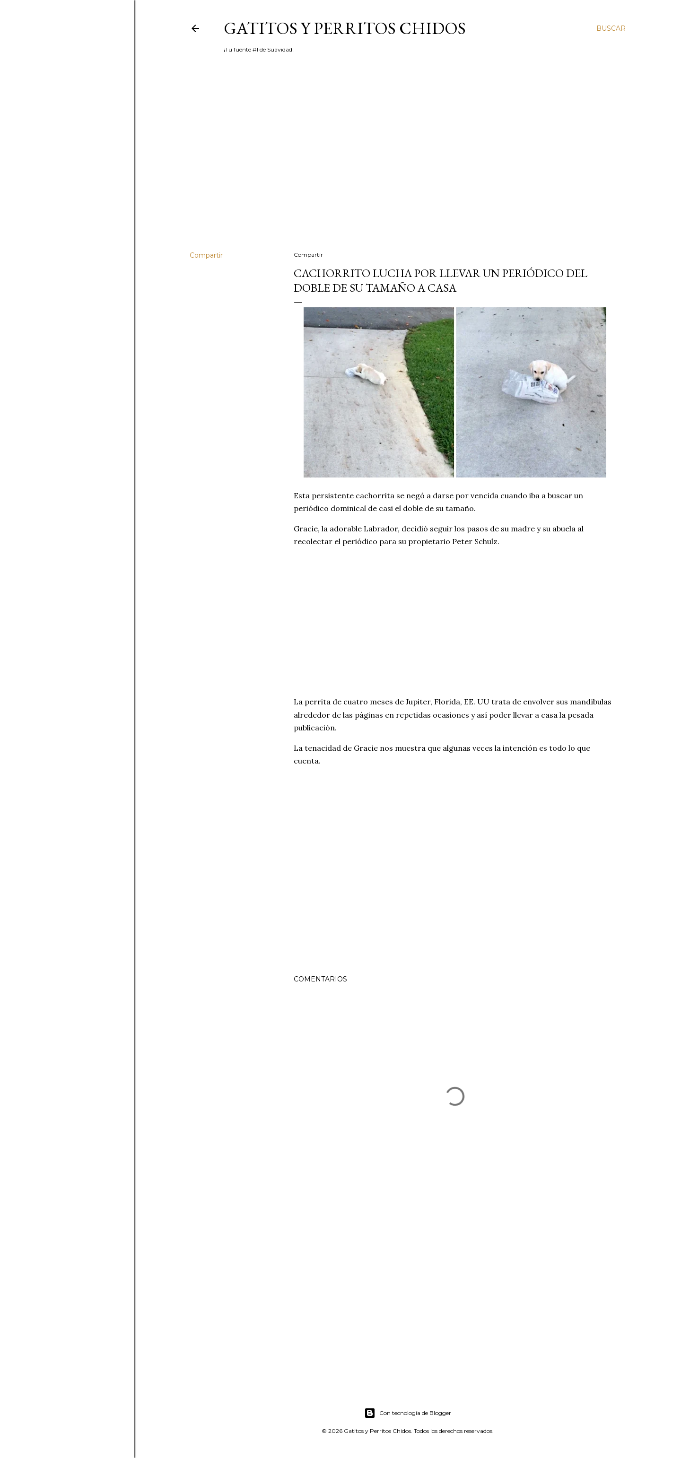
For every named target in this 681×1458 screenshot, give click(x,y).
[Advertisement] (408, 161)
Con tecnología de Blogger (407, 1413)
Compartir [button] (206, 255)
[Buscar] (611, 28)
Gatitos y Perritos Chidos (345, 28)
